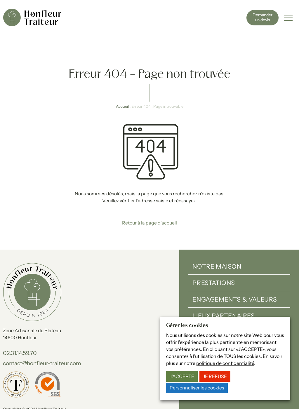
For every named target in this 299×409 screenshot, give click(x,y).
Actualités (212, 309)
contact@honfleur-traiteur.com (42, 339)
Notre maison (216, 243)
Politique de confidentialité (60, 391)
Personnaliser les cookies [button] (197, 388)
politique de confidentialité (225, 363)
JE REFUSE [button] (215, 376)
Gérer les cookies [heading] (187, 325)
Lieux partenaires (223, 292)
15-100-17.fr (77, 397)
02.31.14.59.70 (20, 329)
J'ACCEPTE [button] (182, 376)
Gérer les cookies (103, 391)
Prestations (213, 259)
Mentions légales (17, 391)
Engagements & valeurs (234, 276)
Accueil (122, 82)
